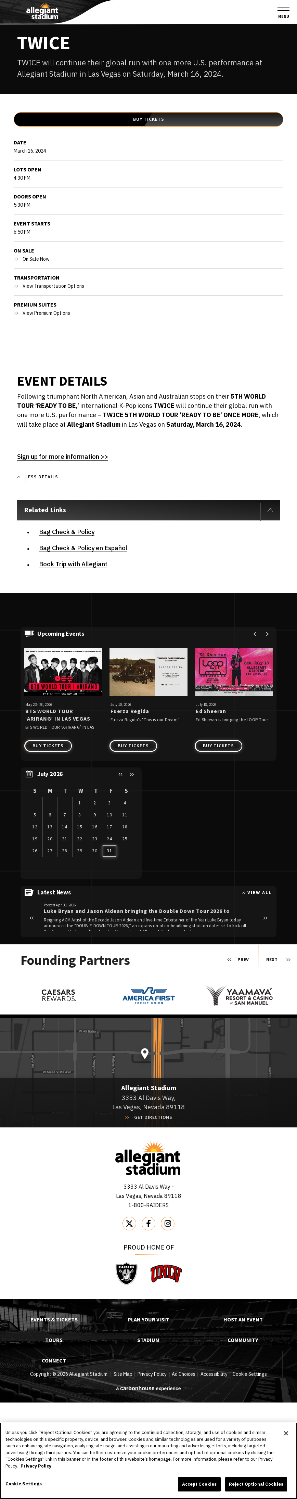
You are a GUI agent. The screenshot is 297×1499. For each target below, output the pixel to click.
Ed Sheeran (211, 808)
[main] (148, 532)
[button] (120, 871)
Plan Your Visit (148, 1417)
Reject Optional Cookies (256, 1484)
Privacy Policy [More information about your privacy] (36, 1466)
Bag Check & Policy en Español (83, 645)
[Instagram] (168, 1320)
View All (259, 989)
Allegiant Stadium (42, 11)
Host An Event (243, 1417)
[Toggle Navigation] (283, 13)
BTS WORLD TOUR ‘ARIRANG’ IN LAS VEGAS (57, 812)
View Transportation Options (53, 389)
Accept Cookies (199, 1484)
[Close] (286, 1433)
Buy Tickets (148, 222)
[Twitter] (129, 1320)
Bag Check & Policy (66, 628)
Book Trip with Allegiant (73, 661)
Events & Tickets (54, 1417)
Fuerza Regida (130, 808)
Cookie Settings (23, 1484)
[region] (81, 920)
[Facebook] (148, 1320)
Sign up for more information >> (62, 560)
